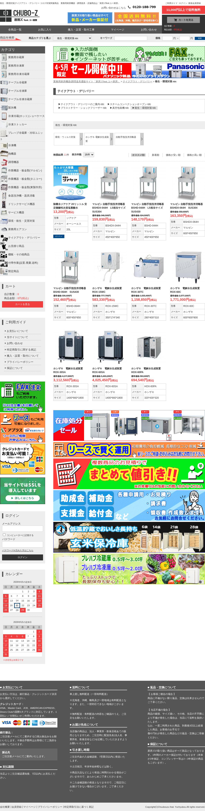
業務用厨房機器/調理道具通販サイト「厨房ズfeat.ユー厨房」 (86, 81)
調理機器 (9, 162)
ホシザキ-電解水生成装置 (97, 139)
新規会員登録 (194, 3)
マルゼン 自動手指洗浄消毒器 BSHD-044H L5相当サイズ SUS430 (148, 208)
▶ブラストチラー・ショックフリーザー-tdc (82, 107)
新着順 (155, 155)
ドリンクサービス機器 (17, 204)
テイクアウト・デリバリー (20, 238)
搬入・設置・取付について (21, 355)
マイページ (117, 29)
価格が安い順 (173, 155)
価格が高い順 (194, 155)
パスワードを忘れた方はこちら (17, 550)
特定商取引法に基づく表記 (79, 807)
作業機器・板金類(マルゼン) (21, 171)
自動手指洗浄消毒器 (126, 137)
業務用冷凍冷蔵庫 (15, 74)
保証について (13, 368)
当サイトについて (16, 337)
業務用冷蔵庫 (12, 57)
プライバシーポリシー (18, 361)
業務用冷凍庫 (12, 66)
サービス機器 (12, 213)
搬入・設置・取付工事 (81, 29)
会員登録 (17, 807)
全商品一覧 (15, 29)
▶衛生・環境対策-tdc (144, 107)
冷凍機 (8, 145)
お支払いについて (16, 331)
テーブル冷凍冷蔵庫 (16, 99)
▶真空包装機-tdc (119, 107)
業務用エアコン (13, 229)
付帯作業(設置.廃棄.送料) (19, 263)
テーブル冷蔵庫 (13, 83)
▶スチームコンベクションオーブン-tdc (129, 104)
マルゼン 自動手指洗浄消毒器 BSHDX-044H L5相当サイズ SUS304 (110, 208)
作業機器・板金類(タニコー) (21, 179)
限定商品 (9, 271)
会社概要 (5, 807)
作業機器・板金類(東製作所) (21, 187)
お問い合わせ (149, 29)
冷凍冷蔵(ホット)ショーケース (22, 116)
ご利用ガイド (171, 3)
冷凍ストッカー (13, 125)
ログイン (183, 3)
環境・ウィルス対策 (65, 137)
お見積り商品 (12, 246)
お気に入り (44, 29)
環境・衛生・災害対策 (17, 221)
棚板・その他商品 (15, 255)
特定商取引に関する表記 (20, 349)
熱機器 (8, 154)
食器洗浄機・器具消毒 (17, 196)
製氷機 (8, 108)
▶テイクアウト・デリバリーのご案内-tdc (81, 104)
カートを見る (22, 304)
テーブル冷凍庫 (13, 91)
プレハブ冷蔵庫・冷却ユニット (21, 135)
